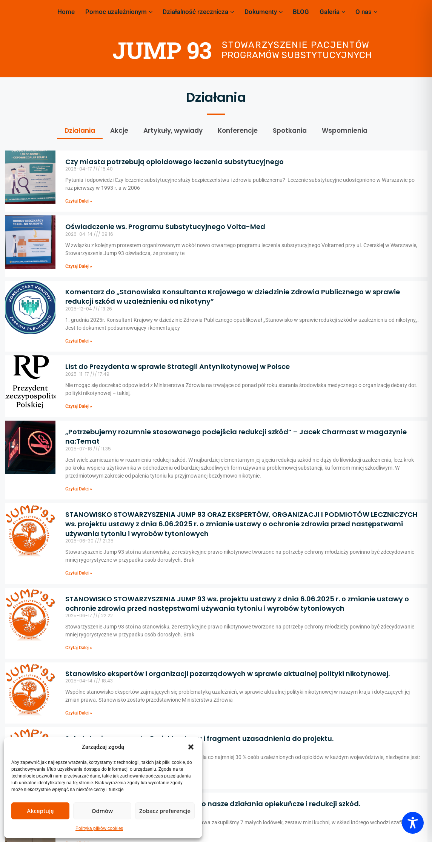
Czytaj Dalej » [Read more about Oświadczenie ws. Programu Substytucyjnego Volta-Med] (78, 266)
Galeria (332, 11)
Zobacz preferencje (165, 810)
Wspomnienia (344, 130)
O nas (366, 11)
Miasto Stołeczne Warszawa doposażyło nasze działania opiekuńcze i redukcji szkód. (212, 803)
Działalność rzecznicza (198, 11)
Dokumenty (263, 11)
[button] (191, 747)
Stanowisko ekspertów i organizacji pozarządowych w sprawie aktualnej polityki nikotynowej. (227, 673)
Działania (80, 130)
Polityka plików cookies (99, 828)
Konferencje (238, 130)
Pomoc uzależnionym (118, 11)
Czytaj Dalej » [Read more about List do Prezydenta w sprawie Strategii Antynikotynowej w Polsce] (78, 406)
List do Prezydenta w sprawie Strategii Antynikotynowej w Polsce (177, 366)
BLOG (301, 11)
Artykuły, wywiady (173, 130)
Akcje (119, 130)
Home (66, 11)
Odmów (102, 810)
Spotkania (290, 130)
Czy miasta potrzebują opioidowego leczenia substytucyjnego (174, 161)
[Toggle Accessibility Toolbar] (412, 822)
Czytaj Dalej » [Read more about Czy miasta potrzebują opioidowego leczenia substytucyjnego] (78, 201)
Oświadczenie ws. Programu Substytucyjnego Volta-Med (165, 226)
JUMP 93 (162, 50)
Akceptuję (40, 810)
